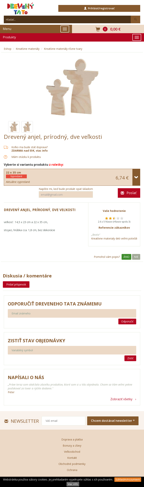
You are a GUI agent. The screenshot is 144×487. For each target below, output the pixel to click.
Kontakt (72, 458)
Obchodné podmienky (72, 464)
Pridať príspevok (16, 284)
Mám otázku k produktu (26, 157)
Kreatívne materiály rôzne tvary (63, 49)
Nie (136, 257)
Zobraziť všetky (121, 399)
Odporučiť (127, 321)
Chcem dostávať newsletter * (113, 421)
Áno (126, 257)
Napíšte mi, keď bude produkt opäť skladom (66, 189)
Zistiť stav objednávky (36, 340)
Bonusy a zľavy (72, 445)
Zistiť (130, 358)
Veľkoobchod (72, 451)
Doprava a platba (72, 439)
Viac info (73, 484)
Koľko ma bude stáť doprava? (29, 147)
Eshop (7, 49)
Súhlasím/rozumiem (128, 479)
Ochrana (72, 470)
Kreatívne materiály (28, 49)
